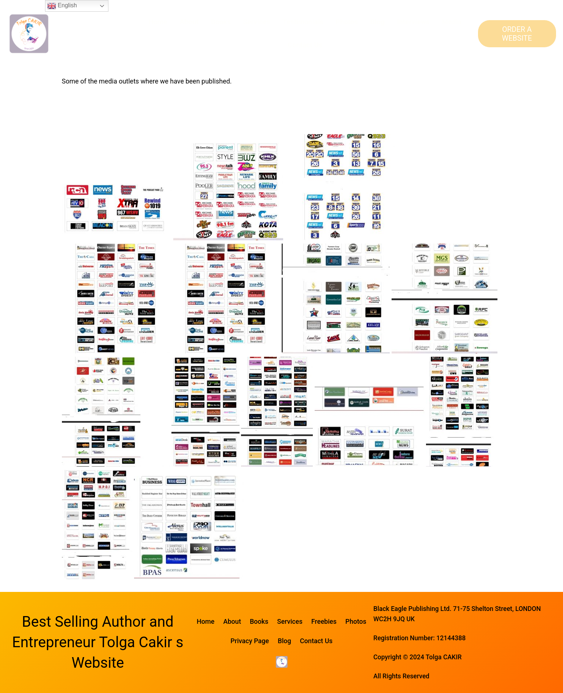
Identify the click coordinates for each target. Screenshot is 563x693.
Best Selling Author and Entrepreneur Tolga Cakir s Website (98, 642)
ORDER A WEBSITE (517, 33)
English (62, 5)
